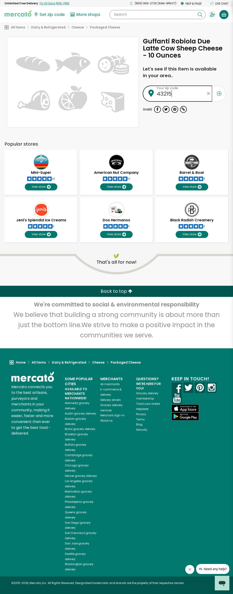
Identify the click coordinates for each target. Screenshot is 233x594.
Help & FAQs (191, 3)
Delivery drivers (110, 400)
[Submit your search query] (200, 14)
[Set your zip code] (49, 15)
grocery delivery (80, 413)
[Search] (157, 14)
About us (106, 420)
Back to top (116, 291)
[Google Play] (185, 416)
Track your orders (148, 404)
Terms (140, 419)
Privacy (141, 414)
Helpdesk (142, 409)
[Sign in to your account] (212, 14)
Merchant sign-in (112, 415)
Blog (139, 424)
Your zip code (167, 88)
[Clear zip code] (208, 93)
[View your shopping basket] (223, 14)
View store (41, 187)
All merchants (110, 384)
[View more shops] (86, 15)
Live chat (219, 3)
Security (141, 430)
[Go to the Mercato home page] (18, 13)
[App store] (185, 408)
